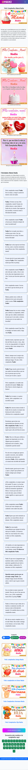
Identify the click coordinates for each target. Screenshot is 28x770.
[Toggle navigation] (25, 2)
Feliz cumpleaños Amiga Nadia (14, 659)
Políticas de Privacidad (19, 758)
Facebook (6, 638)
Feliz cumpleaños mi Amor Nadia (14, 680)
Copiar (22, 638)
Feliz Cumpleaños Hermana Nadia (14, 701)
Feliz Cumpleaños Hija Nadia (14, 722)
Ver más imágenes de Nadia (14, 730)
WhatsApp (14, 638)
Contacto (25, 758)
